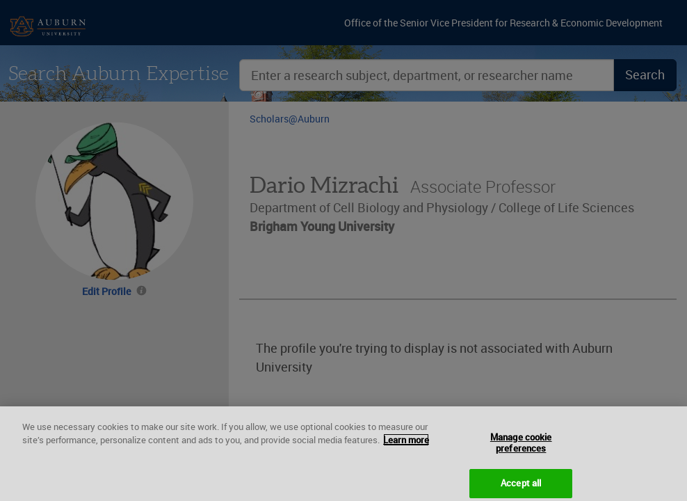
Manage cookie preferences (521, 451)
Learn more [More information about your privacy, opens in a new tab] (406, 448)
